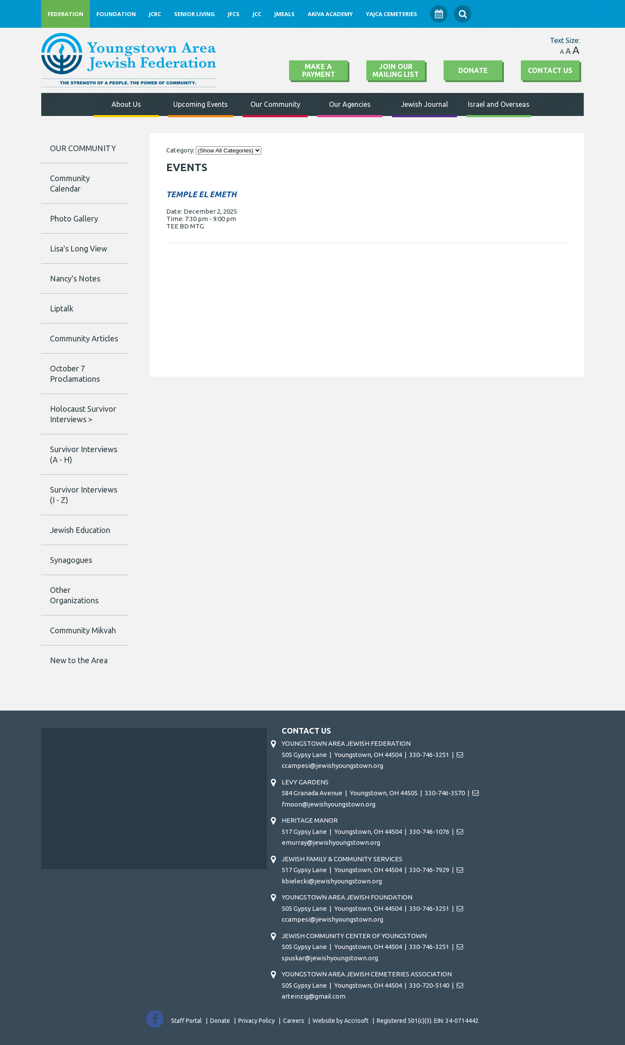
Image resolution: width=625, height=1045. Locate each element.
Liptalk (61, 308)
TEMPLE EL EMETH (201, 194)
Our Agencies (350, 104)
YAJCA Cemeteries (391, 14)
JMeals (284, 14)
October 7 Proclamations (75, 373)
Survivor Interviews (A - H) (83, 454)
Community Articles (84, 338)
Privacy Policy (256, 1020)
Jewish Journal (424, 104)
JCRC (155, 14)
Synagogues (71, 560)
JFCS (234, 14)
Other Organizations (74, 595)
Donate (473, 70)
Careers (293, 1020)
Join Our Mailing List (395, 70)
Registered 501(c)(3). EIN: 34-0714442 (428, 1020)
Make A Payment (318, 70)
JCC (257, 14)
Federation (65, 14)
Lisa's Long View (78, 248)
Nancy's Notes (75, 278)
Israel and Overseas (499, 104)
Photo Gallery (74, 218)
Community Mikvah (83, 630)
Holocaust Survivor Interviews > (83, 413)
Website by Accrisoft (340, 1020)
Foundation (116, 14)
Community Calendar (70, 183)
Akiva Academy (330, 14)
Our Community (275, 104)
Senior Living (194, 14)
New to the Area (79, 660)
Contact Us (550, 70)
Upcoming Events (200, 104)
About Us (126, 104)
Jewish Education (80, 530)
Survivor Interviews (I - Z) (83, 494)
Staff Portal (186, 1020)
